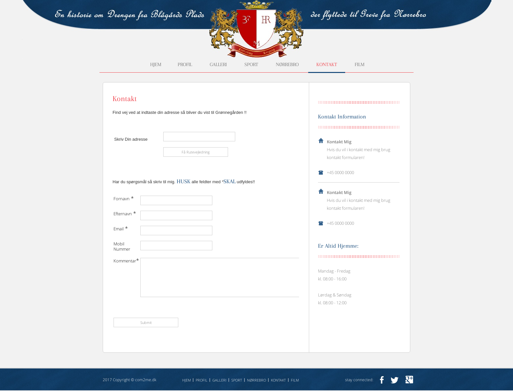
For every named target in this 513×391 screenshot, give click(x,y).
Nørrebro (287, 64)
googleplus (409, 379)
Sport (251, 64)
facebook (381, 379)
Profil (185, 64)
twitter (394, 379)
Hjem (155, 64)
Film (359, 64)
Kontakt (326, 64)
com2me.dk (145, 379)
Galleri (218, 64)
